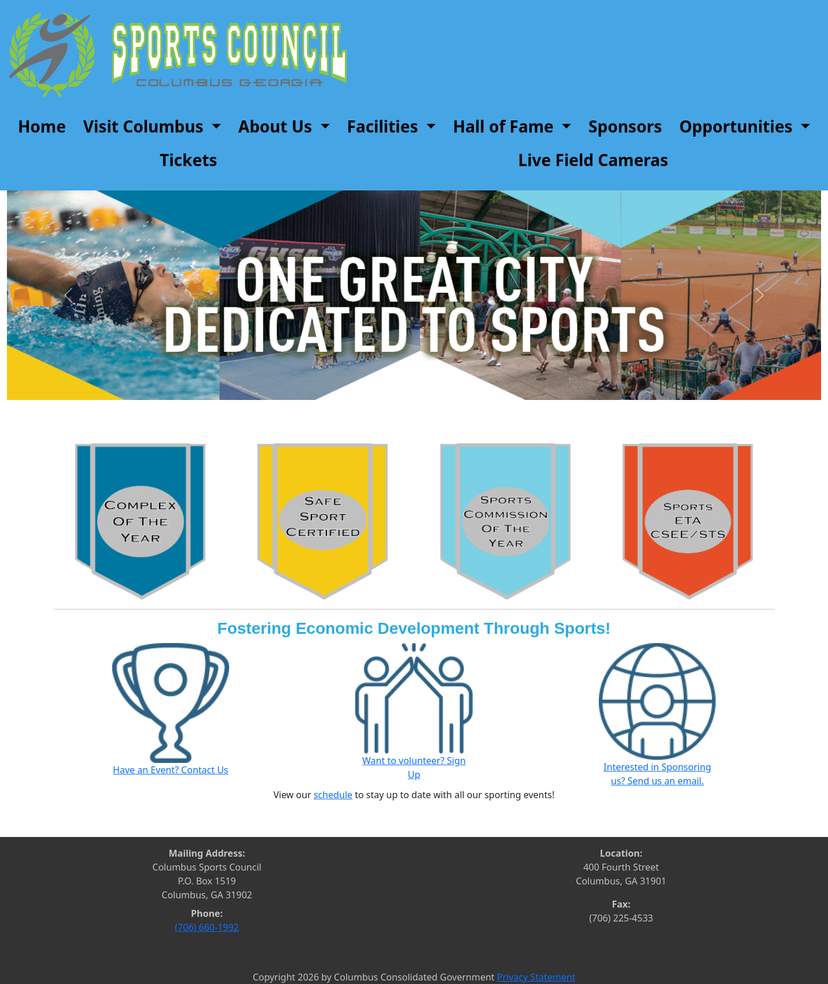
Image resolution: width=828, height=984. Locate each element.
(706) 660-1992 (207, 927)
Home (42, 126)
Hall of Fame (505, 126)
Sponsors (625, 126)
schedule (333, 794)
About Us (277, 126)
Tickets (188, 160)
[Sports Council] (178, 53)
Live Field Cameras (593, 160)
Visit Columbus (145, 126)
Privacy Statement (536, 977)
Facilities (384, 126)
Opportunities (738, 126)
